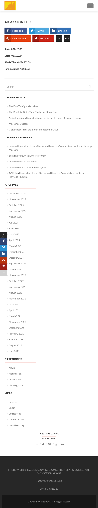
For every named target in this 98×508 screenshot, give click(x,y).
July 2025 (14, 222)
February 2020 (16, 333)
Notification (15, 373)
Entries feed (15, 413)
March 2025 (15, 245)
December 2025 (17, 193)
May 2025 (14, 234)
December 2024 (17, 251)
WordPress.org (17, 425)
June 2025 (14, 228)
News (12, 367)
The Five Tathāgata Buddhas (23, 106)
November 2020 (17, 321)
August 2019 (15, 345)
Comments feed (17, 419)
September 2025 (17, 210)
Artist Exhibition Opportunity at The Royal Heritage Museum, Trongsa (45, 117)
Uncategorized (16, 385)
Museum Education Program (31, 167)
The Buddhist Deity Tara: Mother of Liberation (33, 112)
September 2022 (17, 286)
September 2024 (17, 263)
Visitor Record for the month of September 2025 (34, 129)
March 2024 (15, 269)
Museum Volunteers (27, 161)
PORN (12, 173)
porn (11, 146)
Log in (12, 407)
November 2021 (17, 298)
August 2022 (15, 292)
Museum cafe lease (18, 123)
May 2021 (14, 304)
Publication (15, 379)
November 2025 (17, 199)
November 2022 (17, 275)
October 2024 (16, 257)
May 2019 (14, 351)
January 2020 (16, 339)
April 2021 (14, 310)
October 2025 (16, 205)
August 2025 (15, 216)
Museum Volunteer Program (31, 155)
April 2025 (14, 240)
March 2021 (15, 316)
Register (13, 401)
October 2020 (16, 327)
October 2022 (16, 281)
